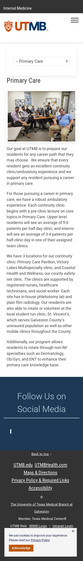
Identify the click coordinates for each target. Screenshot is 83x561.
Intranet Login (63, 526)
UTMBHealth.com (51, 465)
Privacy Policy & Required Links (40, 480)
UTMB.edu (23, 465)
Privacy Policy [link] (40, 540)
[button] (75, 20)
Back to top (41, 454)
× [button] (73, 531)
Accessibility (40, 488)
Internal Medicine (17, 8)
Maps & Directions (40, 472)
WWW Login (38, 526)
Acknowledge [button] (21, 548)
